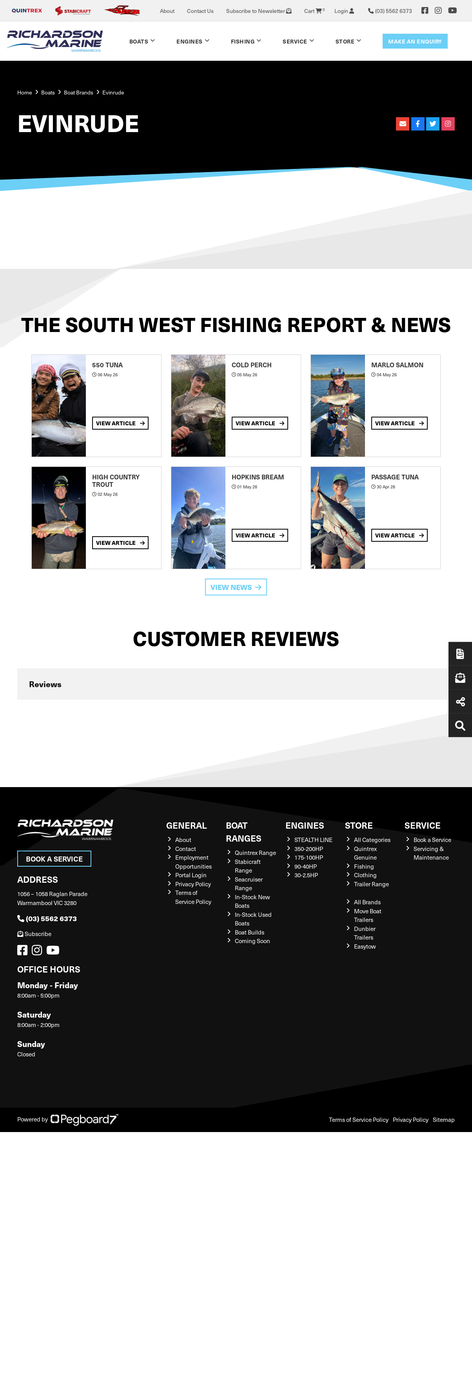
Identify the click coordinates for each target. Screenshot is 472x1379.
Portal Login (191, 875)
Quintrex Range (255, 852)
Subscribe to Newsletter (259, 11)
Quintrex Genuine (365, 853)
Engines (189, 41)
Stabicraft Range (248, 866)
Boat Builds (249, 932)
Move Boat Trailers (367, 915)
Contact (185, 848)
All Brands (367, 902)
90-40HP (305, 866)
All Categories (372, 839)
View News (236, 587)
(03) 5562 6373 (47, 918)
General (186, 825)
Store (345, 41)
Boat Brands (78, 92)
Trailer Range (371, 884)
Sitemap (444, 1119)
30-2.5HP (306, 875)
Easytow (365, 946)
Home (24, 92)
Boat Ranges (243, 831)
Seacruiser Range (249, 884)
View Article (120, 423)
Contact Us (200, 11)
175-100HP (308, 857)
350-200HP (308, 848)
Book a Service (54, 859)
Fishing (243, 41)
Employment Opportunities (193, 862)
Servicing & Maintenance (431, 853)
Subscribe (34, 933)
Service (295, 41)
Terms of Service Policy (193, 897)
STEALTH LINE (313, 839)
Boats (139, 41)
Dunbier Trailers (365, 933)
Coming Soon (252, 940)
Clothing (365, 875)
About (167, 11)
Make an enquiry (415, 41)
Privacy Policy (193, 884)
